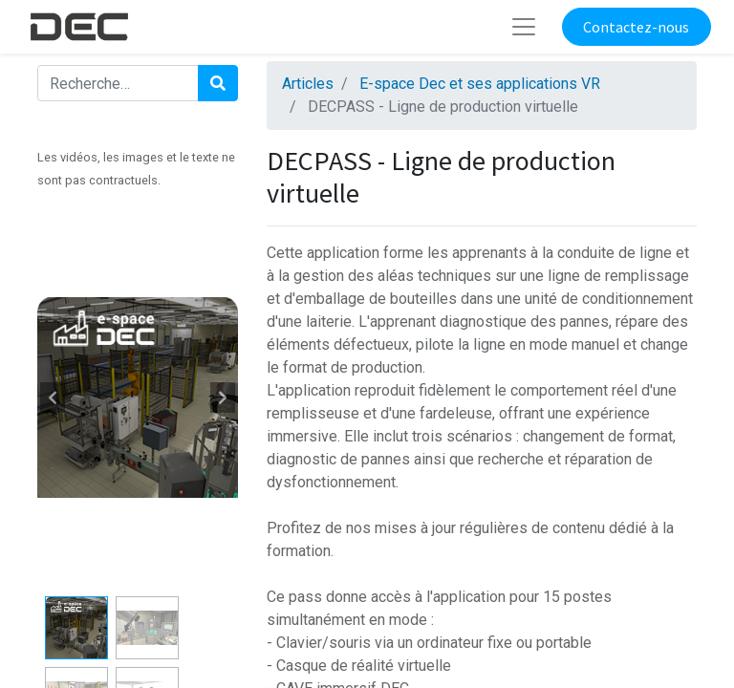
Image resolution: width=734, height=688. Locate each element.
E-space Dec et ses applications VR (479, 84)
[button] (52, 397)
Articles (308, 84)
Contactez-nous (636, 26)
